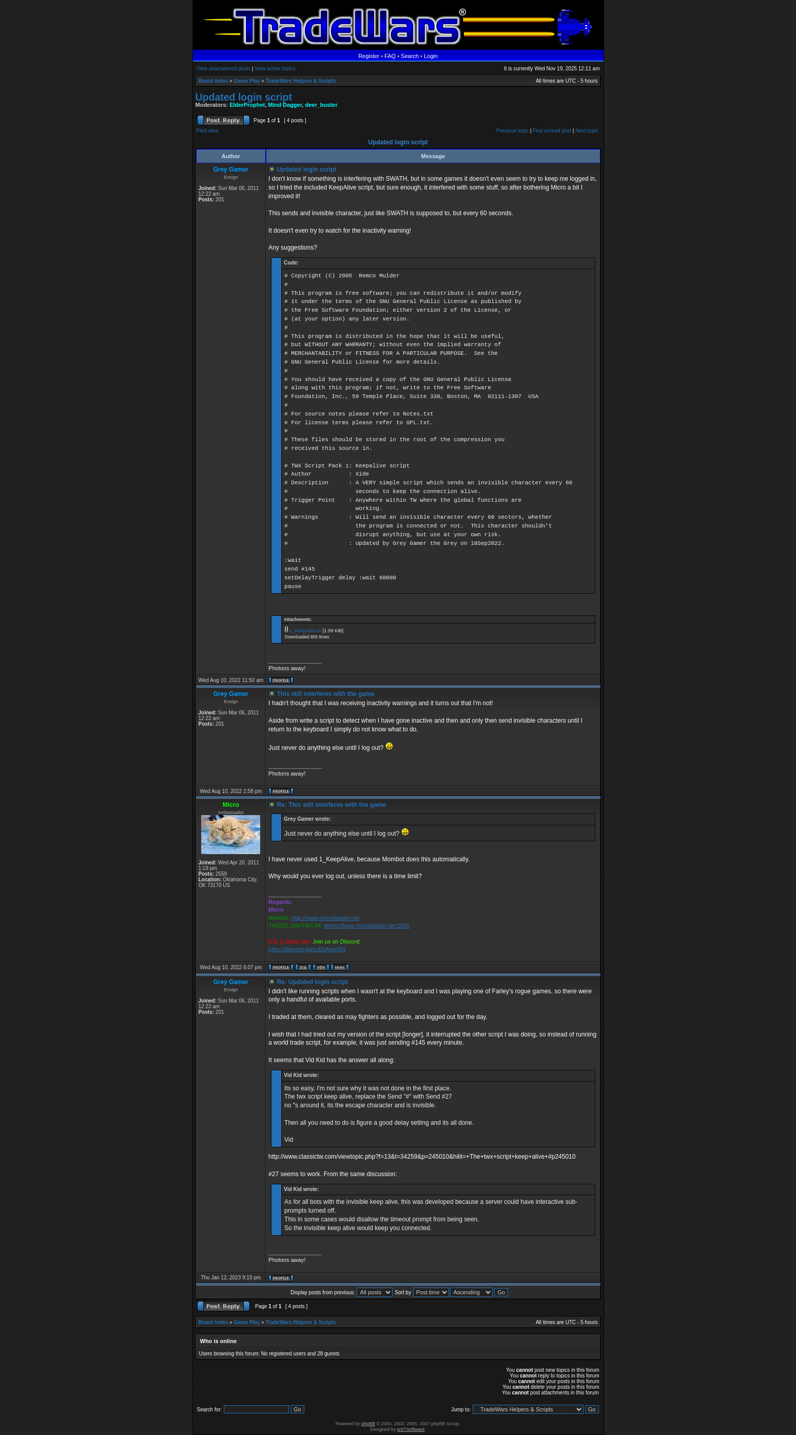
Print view (208, 131)
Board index (213, 81)
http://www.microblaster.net (325, 918)
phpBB (368, 1423)
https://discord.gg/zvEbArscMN (306, 949)
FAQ (390, 56)
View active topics (275, 68)
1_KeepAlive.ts (305, 630)
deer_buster (321, 105)
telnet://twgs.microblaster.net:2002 (367, 925)
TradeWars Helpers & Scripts (301, 81)
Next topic (586, 131)
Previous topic (512, 131)
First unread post (552, 131)
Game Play (247, 81)
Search (410, 56)
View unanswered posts (223, 68)
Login (431, 56)
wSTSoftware (411, 1429)
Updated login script (244, 97)
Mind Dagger (285, 105)
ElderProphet (247, 105)
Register (368, 56)
